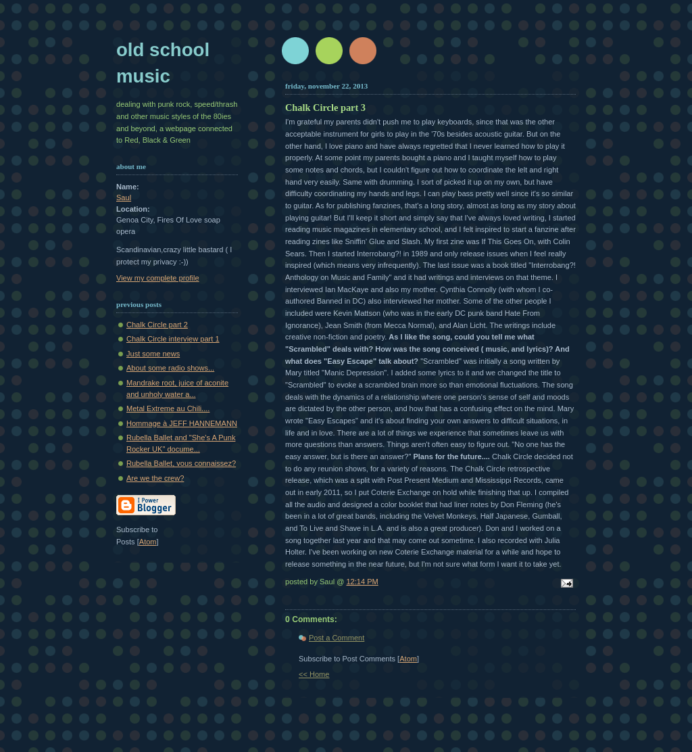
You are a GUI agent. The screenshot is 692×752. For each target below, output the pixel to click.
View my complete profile (157, 278)
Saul (123, 197)
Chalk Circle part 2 (157, 325)
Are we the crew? (155, 478)
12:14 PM (362, 582)
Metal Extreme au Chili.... (167, 408)
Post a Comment (336, 638)
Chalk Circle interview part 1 (173, 339)
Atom (408, 659)
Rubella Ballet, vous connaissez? (181, 463)
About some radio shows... (170, 368)
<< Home (314, 674)
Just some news (153, 354)
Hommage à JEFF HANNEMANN (181, 423)
